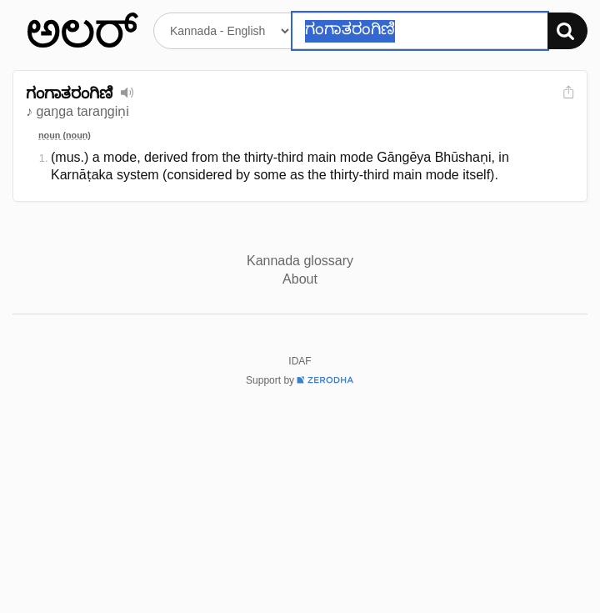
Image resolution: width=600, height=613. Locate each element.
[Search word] (420, 31)
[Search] (568, 31)
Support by (300, 380)
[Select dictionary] (222, 31)
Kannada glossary (300, 261)
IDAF (299, 361)
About (300, 279)
